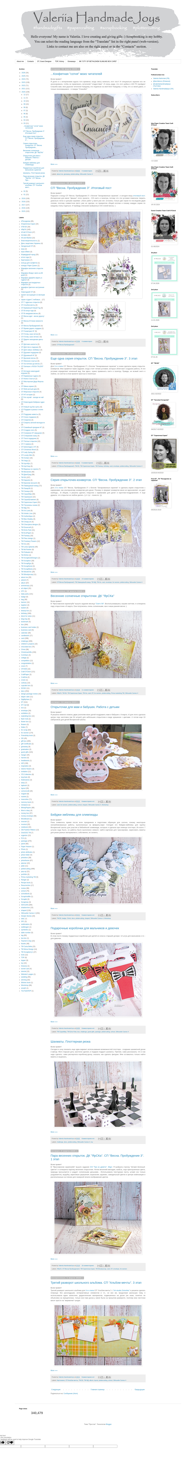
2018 (24, 202)
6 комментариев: (88, 463)
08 (25, 107)
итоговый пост (139, 196)
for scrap (24, 730)
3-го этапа (58, 366)
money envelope (27, 816)
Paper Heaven (26, 847)
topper (23, 960)
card (111, 466)
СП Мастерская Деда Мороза (32, 382)
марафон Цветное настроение (32, 287)
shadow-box (25, 908)
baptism (24, 605)
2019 (24, 198)
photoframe (25, 860)
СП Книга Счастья (28, 379)
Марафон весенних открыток (32, 268)
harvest (23, 758)
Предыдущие (140, 1390)
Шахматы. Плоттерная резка (70, 1041)
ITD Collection (26, 774)
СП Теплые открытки (29, 441)
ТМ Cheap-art (26, 522)
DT (92, 693)
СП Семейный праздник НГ (31, 427)
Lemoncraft (25, 791)
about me (60, 174)
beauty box (25, 611)
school (79, 805)
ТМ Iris (99, 582)
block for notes (26, 616)
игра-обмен (25, 252)
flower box (25, 722)
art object (24, 588)
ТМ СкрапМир (61, 1032)
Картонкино (61, 1380)
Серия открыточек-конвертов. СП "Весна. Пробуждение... (32, 145)
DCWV (23, 688)
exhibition (24, 713)
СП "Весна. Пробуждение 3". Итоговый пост (81, 188)
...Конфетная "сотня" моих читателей (76, 74)
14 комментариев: (88, 579)
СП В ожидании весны (29, 313)
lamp (23, 783)
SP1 (22, 921)
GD (22, 738)
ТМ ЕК (77, 466)
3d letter (24, 235)
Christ (69, 918)
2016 (24, 208)
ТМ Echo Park (71, 1032)
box (78, 1032)
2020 (24, 92)
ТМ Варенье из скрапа (29, 469)
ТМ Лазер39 (25, 488)
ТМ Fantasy (99, 466)
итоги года (25, 257)
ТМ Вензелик (26, 472)
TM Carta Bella (26, 946)
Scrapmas (24, 902)
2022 (24, 85)
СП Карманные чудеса (29, 376)
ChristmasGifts (26, 652)
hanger (23, 755)
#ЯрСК (59, 693)
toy (92, 1142)
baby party (25, 594)
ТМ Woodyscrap (101, 1269)
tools (22, 955)
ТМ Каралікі (25, 480)
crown (23, 680)
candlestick (25, 636)
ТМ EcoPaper (26, 533)
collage (23, 658)
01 (25, 194)
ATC (22, 591)
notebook (24, 827)
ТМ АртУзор (25, 466)
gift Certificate (26, 744)
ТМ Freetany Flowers (28, 541)
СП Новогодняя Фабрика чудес (33, 402)
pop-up (23, 871)
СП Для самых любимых (30, 350)
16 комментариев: (88, 1265)
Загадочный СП (27, 246)
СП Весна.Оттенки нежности (32, 321)
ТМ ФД (93, 582)
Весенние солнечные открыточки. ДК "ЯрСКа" (82, 596)
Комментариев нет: (88, 801)
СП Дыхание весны (28, 358)
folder (23, 727)
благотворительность (29, 241)
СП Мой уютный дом (29, 389)
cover (23, 666)
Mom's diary (25, 810)
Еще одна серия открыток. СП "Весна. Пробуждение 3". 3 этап (94, 358)
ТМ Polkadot (25, 552)
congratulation (26, 663)
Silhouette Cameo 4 (86, 174)
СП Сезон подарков (28, 417)
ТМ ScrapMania (27, 569)
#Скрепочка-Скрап (28, 224)
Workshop (105, 805)
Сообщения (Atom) (71, 1393)
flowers (23, 724)
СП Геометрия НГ (27, 331)
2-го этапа (59, 488)
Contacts (30, 61)
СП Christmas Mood (28, 450)
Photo (23, 849)
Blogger (108, 1424)
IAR (22, 763)
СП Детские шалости (29, 344)
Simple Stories (26, 916)
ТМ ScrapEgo (26, 563)
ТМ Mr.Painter (26, 549)
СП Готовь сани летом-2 (30, 337)
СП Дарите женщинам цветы (32, 339)
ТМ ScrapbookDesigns (29, 558)
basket (23, 608)
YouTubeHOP (26, 991)
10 (25, 101)
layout (96, 1380)
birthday (106, 466)
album (91, 1380)
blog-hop (24, 619)
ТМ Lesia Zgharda (27, 547)
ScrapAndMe (25, 896)
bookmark (24, 622)
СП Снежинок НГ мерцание (31, 433)
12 (25, 95)
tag (22, 935)
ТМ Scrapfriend (26, 566)
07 (25, 110)
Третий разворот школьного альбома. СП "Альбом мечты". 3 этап (96, 1282)
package (98, 1032)
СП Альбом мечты (71, 1380)
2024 (24, 79)
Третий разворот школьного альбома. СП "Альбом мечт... (33, 185)
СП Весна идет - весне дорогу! (32, 316)
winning (24, 980)
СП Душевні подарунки (30, 353)
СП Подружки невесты (29, 414)
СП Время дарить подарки (31, 328)
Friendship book (27, 735)
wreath (23, 988)
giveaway (67, 174)
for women (116, 582)
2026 (24, 73)
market (23, 797)
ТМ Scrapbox (26, 561)
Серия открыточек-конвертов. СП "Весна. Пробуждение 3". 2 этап (96, 480)
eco (22, 708)
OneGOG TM (26, 833)
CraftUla (24, 677)
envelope (116, 466)
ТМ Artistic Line (26, 513)
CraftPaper (25, 674)
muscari (24, 821)
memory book (26, 802)
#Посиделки (25, 221)
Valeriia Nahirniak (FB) (161, 78)
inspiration (25, 766)
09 (25, 104)
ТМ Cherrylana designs (29, 524)
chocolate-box (26, 647)
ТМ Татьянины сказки (29, 505)
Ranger (23, 880)
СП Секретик (26, 420)
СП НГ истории (27, 395)
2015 (24, 211)
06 (25, 114)
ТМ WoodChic (26, 572)
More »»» (54, 164)
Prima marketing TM (117, 693)
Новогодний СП (27, 292)
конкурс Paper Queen (29, 266)
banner (23, 602)
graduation (25, 749)
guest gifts (91, 1032)
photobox (24, 858)
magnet (24, 794)
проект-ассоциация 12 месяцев (33, 295)
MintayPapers (26, 808)
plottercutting (75, 174)
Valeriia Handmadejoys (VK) (163, 89)
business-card (26, 630)
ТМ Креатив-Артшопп (29, 483)
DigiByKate (25, 699)
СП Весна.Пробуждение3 (65, 344)
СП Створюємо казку (29, 436)
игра (22, 249)
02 (25, 191)
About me (20, 61)
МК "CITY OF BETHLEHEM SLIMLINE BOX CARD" (98, 61)
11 (25, 98)
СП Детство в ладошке (29, 347)
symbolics (24, 930)
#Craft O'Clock (26, 232)
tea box (23, 938)
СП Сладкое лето (27, 430)
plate (23, 866)
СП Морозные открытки (30, 392)
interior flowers (26, 769)
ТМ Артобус (25, 463)
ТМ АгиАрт (25, 458)
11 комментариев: (88, 690)
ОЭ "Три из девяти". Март (101, 1167)
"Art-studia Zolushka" (121, 1290)
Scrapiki (24, 899)
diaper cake (25, 697)
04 (25, 120)
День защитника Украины (30, 243)
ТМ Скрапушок (26, 497)
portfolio (24, 874)
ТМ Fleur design (27, 538)
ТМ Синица (25, 491)
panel (23, 844)
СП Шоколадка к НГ (28, 447)
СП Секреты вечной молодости (33, 423)
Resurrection (25, 885)
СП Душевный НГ (27, 355)
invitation (24, 772)
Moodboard (25, 819)
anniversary (25, 586)
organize (24, 835)
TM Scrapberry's (27, 952)
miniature (24, 805)
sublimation (25, 924)
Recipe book (25, 883)
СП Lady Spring (27, 452)
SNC (22, 919)
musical (24, 824)
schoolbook (25, 894)
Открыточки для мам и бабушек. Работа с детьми (85, 707)
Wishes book (25, 983)
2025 (24, 76)
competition (25, 661)
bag (22, 599)
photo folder (25, 855)
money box (25, 813)
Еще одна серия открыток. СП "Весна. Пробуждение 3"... (34, 138)
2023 (24, 82)
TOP (22, 957)
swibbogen (25, 927)
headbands (25, 760)
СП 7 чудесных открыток (30, 302)
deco (73, 918)
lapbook (24, 785)
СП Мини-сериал (27, 386)
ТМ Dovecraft (26, 527)
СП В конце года (27, 311)
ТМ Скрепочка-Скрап (87, 466)
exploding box (26, 716)
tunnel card (25, 969)
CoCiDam (24, 655)
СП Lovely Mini (26, 455)
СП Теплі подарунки (28, 438)
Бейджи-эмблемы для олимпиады (74, 814)
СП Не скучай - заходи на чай (32, 397)
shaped (84, 805)
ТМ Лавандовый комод (83, 582)
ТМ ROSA (25, 555)
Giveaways (72, 61)
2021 (24, 89)
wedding (24, 977)
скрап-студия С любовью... (31, 300)
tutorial (23, 971)
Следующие (55, 1390)
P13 (22, 838)
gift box (23, 741)
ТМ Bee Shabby (27, 519)
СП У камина (26, 444)
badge (64, 918)
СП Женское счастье (29, 361)
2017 (24, 205)
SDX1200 (24, 905)
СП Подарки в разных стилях (32, 410)
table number (26, 933)
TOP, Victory (59, 61)
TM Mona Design (27, 949)
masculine (24, 799)
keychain (24, 777)
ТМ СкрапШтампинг (28, 500)
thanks (23, 944)
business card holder (28, 627)
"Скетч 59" (99, 604)
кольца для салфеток (29, 263)
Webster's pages (27, 974)
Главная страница (98, 1390)
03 (25, 123)
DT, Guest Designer (44, 61)
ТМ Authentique (27, 516)
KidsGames (25, 780)
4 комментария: (87, 171)
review (23, 888)
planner (24, 863)
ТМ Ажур (24, 461)
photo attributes (26, 852)
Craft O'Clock (26, 672)
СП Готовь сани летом (29, 334)
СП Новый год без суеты (30, 407)
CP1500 (24, 669)
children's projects (27, 644)
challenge (84, 1032)
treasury (24, 966)
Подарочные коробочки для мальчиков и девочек (85, 928)
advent (23, 580)
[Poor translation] (10, 1442)
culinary (24, 683)
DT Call (24, 705)
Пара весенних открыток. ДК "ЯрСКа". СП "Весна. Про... (34, 178)
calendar (24, 633)
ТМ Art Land (25, 511)
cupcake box (25, 685)
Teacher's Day (26, 941)
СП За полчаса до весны (30, 364)
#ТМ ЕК (24, 227)
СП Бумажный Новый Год (30, 308)
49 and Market (26, 238)
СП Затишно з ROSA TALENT (32, 366)
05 (25, 117)
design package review (29, 694)
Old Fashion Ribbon (28, 830)
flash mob (24, 719)
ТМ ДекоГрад (26, 474)
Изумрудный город (28, 255)
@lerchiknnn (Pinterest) (161, 81)
